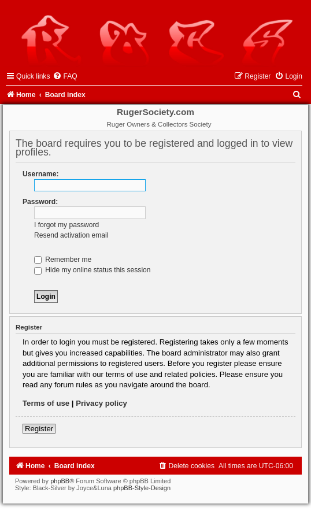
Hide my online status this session (92, 270)
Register (39, 428)
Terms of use (46, 403)
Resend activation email (71, 235)
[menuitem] (65, 76)
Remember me (62, 259)
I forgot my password (66, 225)
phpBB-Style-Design (142, 487)
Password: (40, 202)
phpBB (59, 480)
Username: (41, 174)
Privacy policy (101, 403)
